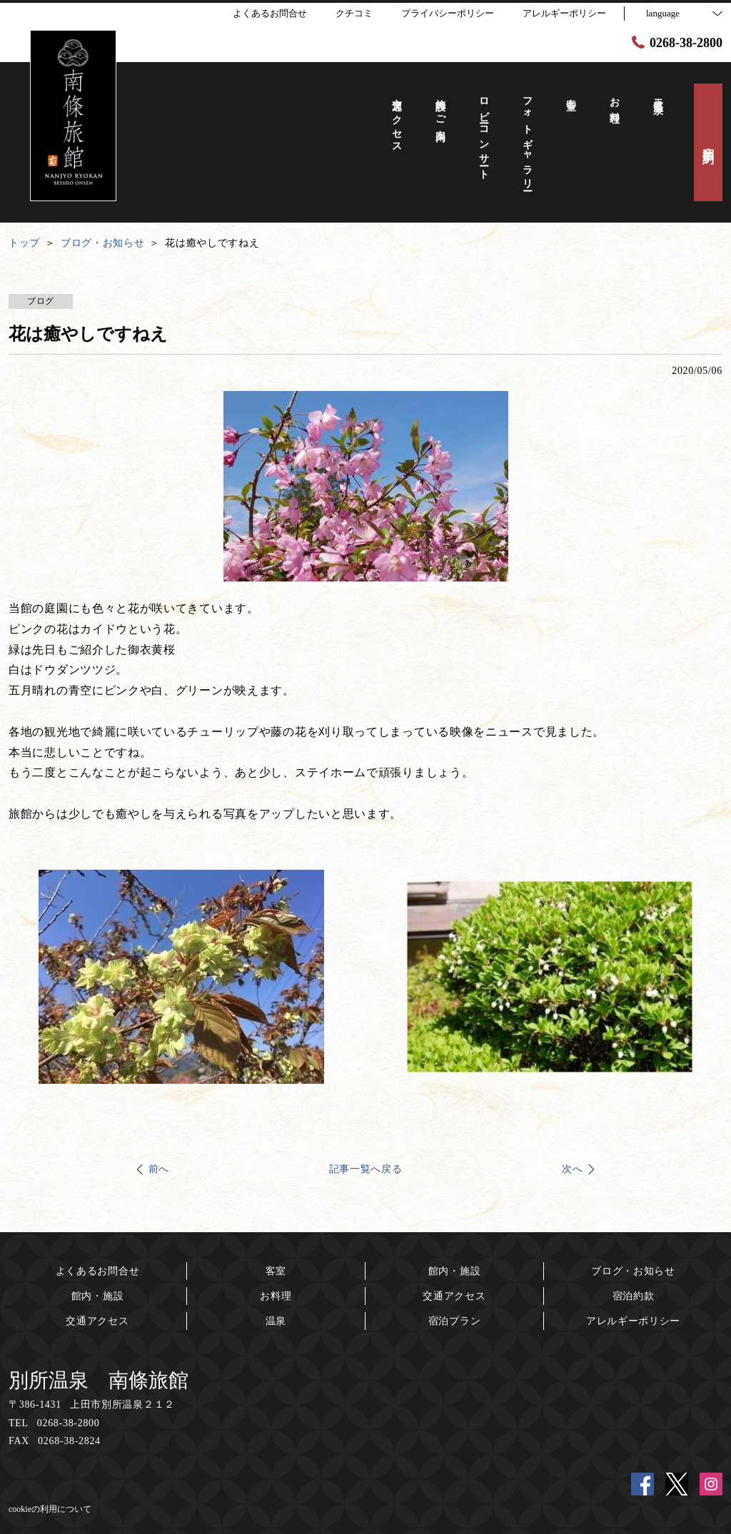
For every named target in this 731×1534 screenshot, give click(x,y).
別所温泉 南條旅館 (98, 1380)
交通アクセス (97, 1321)
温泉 (276, 1321)
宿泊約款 (633, 1296)
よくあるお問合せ (98, 1271)
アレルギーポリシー (633, 1321)
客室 (276, 1271)
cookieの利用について (50, 1509)
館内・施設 (97, 1296)
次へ (572, 1169)
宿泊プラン (454, 1321)
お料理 (275, 1296)
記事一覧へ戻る (366, 1169)
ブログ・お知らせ (633, 1271)
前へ (158, 1169)
